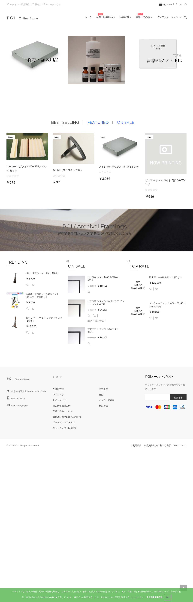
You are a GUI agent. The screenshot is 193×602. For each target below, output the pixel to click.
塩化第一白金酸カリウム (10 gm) (166, 277)
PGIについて (180, 445)
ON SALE (125, 122)
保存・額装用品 (43, 59)
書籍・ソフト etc (164, 60)
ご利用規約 (136, 445)
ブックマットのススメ (64, 422)
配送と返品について (63, 411)
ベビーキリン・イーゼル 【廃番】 (43, 273)
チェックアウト (53, 4)
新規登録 (103, 405)
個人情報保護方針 (61, 405)
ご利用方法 (58, 389)
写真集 (177, 55)
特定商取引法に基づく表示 (157, 445)
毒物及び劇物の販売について (67, 416)
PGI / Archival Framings (94, 226)
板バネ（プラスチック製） (68, 170)
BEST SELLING (65, 122)
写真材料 (111, 69)
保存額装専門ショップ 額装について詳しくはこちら (94, 233)
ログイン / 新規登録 (19, 4)
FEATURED (98, 122)
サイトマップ (59, 400)
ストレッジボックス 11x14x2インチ (119, 166)
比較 (37, 4)
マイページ (58, 394)
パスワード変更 (106, 400)
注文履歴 (103, 389)
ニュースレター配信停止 (65, 428)
